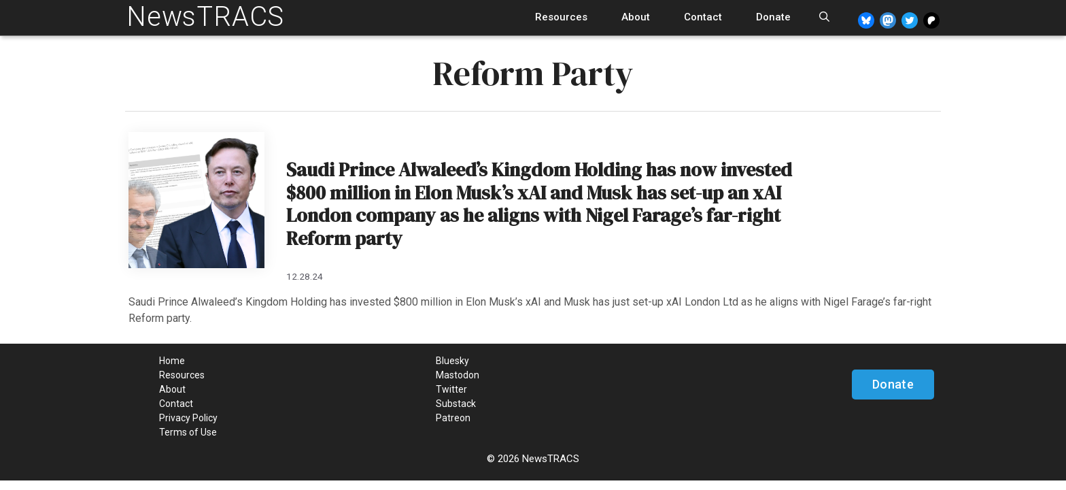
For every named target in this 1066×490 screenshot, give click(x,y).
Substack (456, 403)
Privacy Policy (188, 417)
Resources (561, 17)
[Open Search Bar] (824, 17)
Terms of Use (188, 432)
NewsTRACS (205, 17)
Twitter (451, 389)
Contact (703, 17)
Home (172, 360)
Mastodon (457, 375)
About (635, 17)
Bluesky (452, 360)
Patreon (453, 417)
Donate (773, 17)
